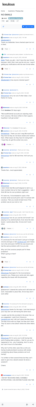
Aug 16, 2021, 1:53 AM (23, 93)
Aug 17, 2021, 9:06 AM (20, 167)
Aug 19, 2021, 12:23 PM (20, 335)
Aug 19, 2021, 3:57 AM (20, 307)
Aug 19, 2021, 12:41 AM (20, 237)
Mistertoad (6, 107)
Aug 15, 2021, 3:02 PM (23, 77)
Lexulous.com (21, 242)
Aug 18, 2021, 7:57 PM (20, 215)
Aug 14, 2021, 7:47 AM (20, 37)
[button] (2, 404)
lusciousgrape (7, 375)
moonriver (6, 37)
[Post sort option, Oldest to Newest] (3, 26)
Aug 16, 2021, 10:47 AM (21, 107)
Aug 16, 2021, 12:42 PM (20, 131)
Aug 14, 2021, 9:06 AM (20, 57)
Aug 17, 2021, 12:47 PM (21, 183)
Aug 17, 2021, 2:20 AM (23, 153)
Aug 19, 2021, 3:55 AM (20, 287)
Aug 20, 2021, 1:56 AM (23, 375)
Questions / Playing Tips (16, 18)
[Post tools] (33, 49)
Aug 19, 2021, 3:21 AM (23, 270)
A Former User (8, 34)
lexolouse (6, 215)
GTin (5, 54)
